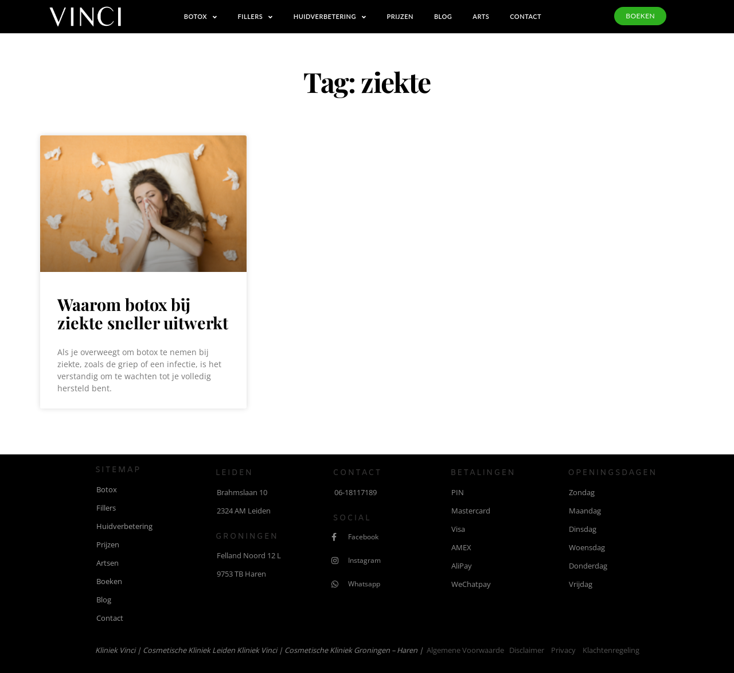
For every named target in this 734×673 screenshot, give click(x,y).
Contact (525, 16)
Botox (200, 17)
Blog (443, 16)
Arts (481, 16)
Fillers (255, 17)
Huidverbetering (330, 17)
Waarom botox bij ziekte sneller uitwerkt (142, 313)
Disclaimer (526, 650)
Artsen (107, 563)
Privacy (563, 650)
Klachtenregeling (611, 650)
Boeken (109, 581)
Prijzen (399, 16)
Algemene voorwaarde (465, 650)
